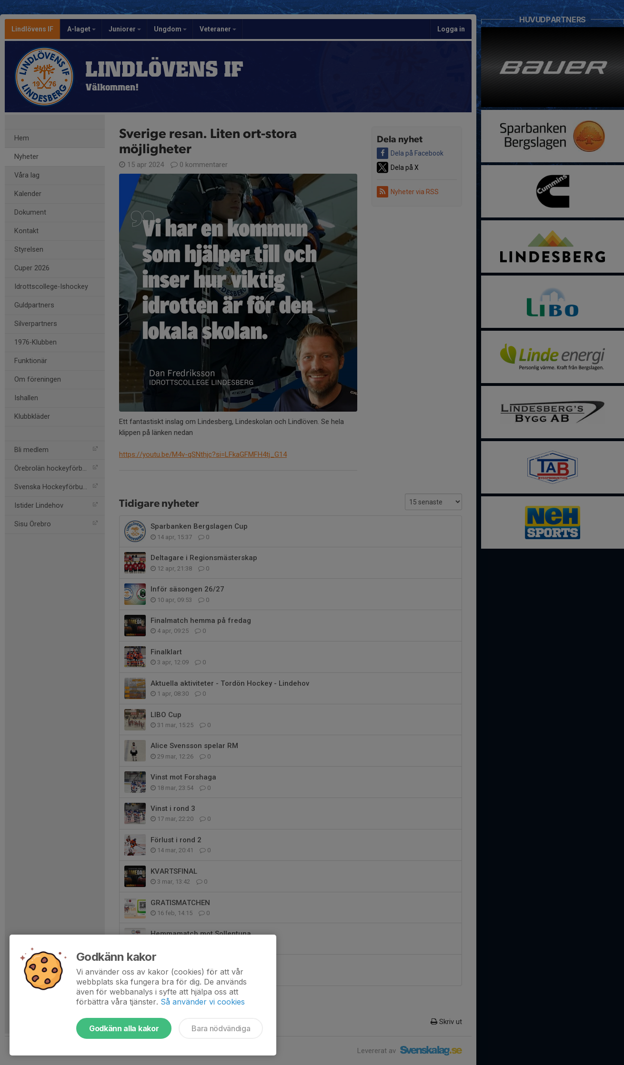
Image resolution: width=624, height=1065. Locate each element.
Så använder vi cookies (203, 1001)
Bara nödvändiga (220, 1028)
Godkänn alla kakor (124, 1028)
